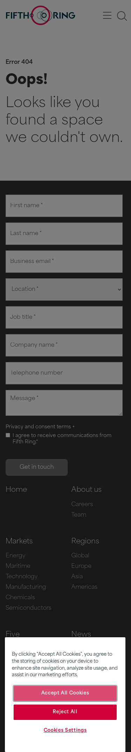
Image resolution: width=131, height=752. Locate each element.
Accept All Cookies (65, 693)
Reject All (65, 712)
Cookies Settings (65, 730)
